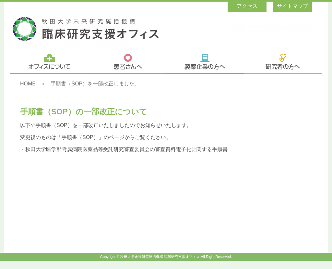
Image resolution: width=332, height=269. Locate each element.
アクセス (247, 6)
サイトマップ (292, 6)
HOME (28, 83)
